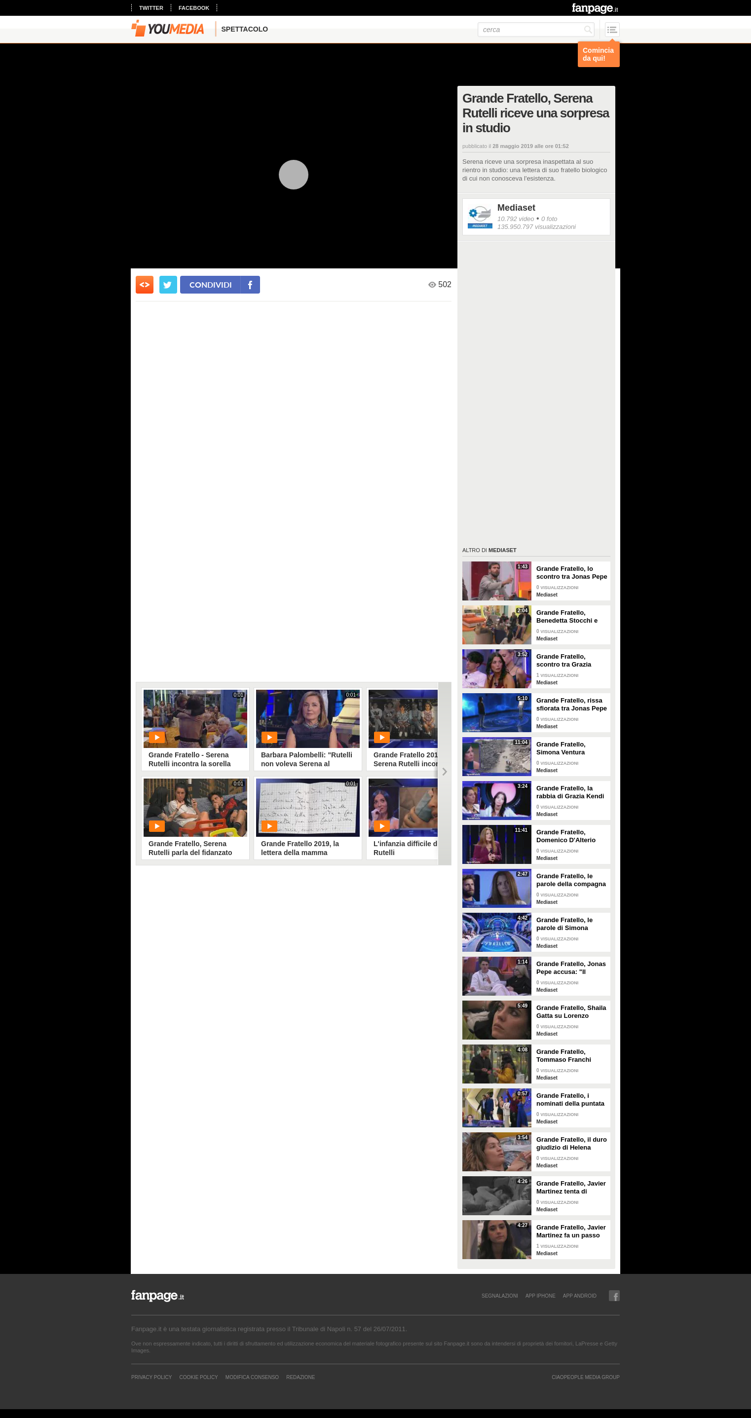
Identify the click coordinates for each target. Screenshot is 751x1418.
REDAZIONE (300, 1377)
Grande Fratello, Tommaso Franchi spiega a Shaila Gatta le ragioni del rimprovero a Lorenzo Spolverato (569, 1056)
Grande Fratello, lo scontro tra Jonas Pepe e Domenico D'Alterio (571, 573)
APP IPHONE (541, 1295)
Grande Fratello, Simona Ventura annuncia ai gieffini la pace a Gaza (568, 748)
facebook (194, 8)
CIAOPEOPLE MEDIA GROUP (586, 1377)
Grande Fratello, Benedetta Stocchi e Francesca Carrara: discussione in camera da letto (570, 617)
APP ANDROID (580, 1295)
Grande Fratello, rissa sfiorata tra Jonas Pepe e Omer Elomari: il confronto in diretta (571, 704)
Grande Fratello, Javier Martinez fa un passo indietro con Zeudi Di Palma (571, 1231)
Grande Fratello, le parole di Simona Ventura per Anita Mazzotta (564, 924)
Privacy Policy (151, 1377)
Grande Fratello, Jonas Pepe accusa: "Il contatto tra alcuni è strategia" (571, 968)
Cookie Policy (198, 1377)
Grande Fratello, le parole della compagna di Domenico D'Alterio (571, 880)
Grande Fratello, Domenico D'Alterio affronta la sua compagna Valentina (567, 836)
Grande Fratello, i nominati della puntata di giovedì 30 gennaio (570, 1100)
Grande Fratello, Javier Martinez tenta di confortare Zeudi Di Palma (571, 1187)
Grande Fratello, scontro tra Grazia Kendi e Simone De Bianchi (565, 661)
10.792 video (515, 219)
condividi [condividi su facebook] (210, 284)
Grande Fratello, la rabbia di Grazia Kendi (570, 792)
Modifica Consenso (252, 1377)
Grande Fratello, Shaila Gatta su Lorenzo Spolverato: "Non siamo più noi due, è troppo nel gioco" (571, 1012)
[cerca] (536, 29)
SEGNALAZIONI (500, 1295)
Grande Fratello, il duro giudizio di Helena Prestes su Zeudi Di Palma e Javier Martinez (571, 1144)
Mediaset (516, 208)
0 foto (549, 219)
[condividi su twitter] (168, 285)
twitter (151, 8)
